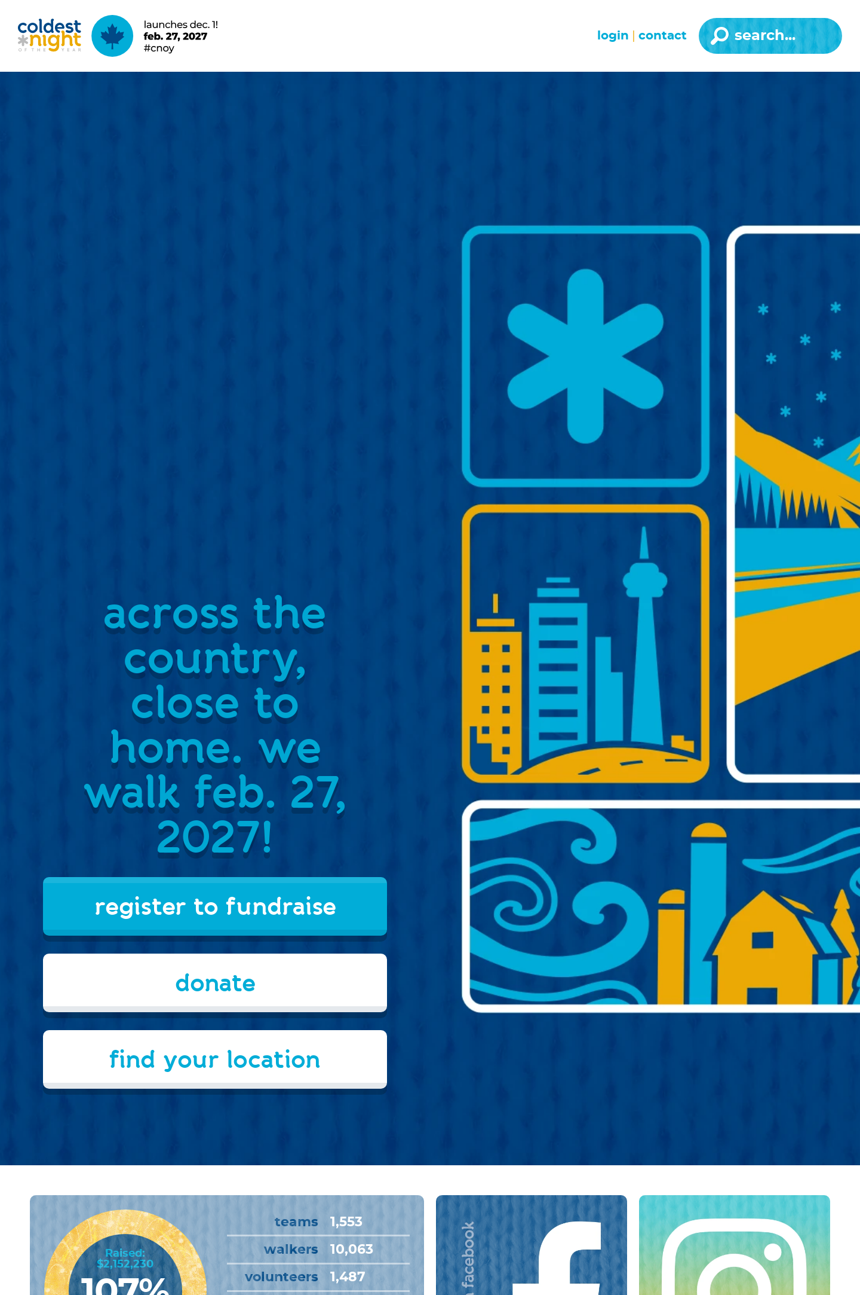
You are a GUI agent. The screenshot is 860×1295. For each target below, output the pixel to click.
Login (613, 36)
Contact (662, 36)
